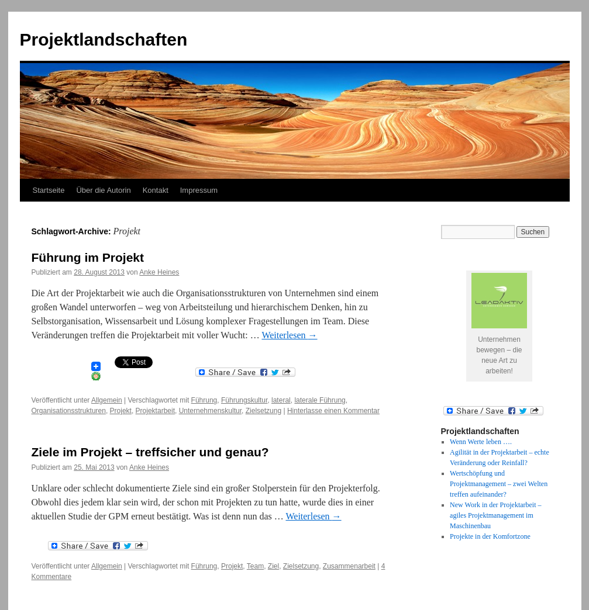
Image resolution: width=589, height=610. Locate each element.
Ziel (273, 566)
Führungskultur (244, 400)
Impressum (199, 190)
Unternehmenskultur (210, 411)
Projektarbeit (155, 411)
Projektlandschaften (104, 39)
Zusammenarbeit (349, 566)
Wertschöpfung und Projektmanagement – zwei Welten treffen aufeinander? (498, 483)
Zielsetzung (263, 411)
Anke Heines (159, 272)
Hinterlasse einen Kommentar (333, 411)
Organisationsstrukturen (69, 411)
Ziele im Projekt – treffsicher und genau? (150, 452)
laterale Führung (319, 400)
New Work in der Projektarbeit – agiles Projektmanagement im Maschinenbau (495, 515)
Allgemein (106, 400)
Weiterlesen (289, 335)
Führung (204, 400)
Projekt (121, 411)
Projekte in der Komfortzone (490, 536)
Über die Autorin (103, 190)
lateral (281, 400)
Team (255, 566)
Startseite (49, 190)
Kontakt (155, 190)
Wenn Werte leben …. (481, 442)
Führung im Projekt (88, 257)
